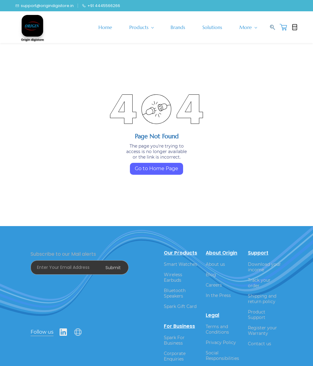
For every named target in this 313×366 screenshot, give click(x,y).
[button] (286, 27)
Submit (113, 268)
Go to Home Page (156, 168)
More (248, 27)
